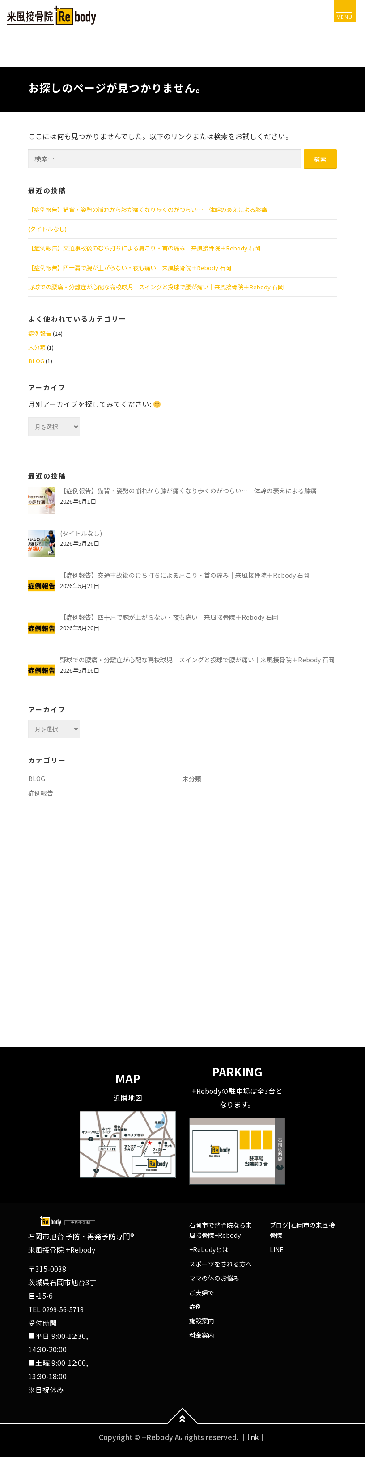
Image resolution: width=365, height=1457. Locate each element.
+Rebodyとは (208, 1249)
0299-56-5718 (63, 1309)
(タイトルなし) (47, 228)
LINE (277, 1249)
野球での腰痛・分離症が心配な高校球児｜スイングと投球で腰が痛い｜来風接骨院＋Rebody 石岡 (156, 287)
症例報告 (39, 333)
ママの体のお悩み (214, 1278)
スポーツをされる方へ (220, 1263)
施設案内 (201, 1320)
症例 (195, 1306)
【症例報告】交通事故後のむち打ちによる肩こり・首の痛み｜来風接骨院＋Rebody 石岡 (144, 248)
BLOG (36, 360)
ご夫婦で (201, 1292)
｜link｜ (253, 1437)
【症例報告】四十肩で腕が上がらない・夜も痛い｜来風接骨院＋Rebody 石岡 (129, 267)
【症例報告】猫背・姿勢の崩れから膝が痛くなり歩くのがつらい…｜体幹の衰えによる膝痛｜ (150, 209)
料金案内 (201, 1334)
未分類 (37, 347)
